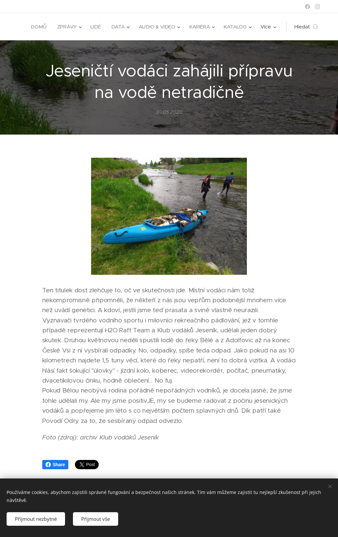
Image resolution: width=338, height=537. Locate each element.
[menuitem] (37, 27)
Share (55, 464)
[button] (306, 27)
